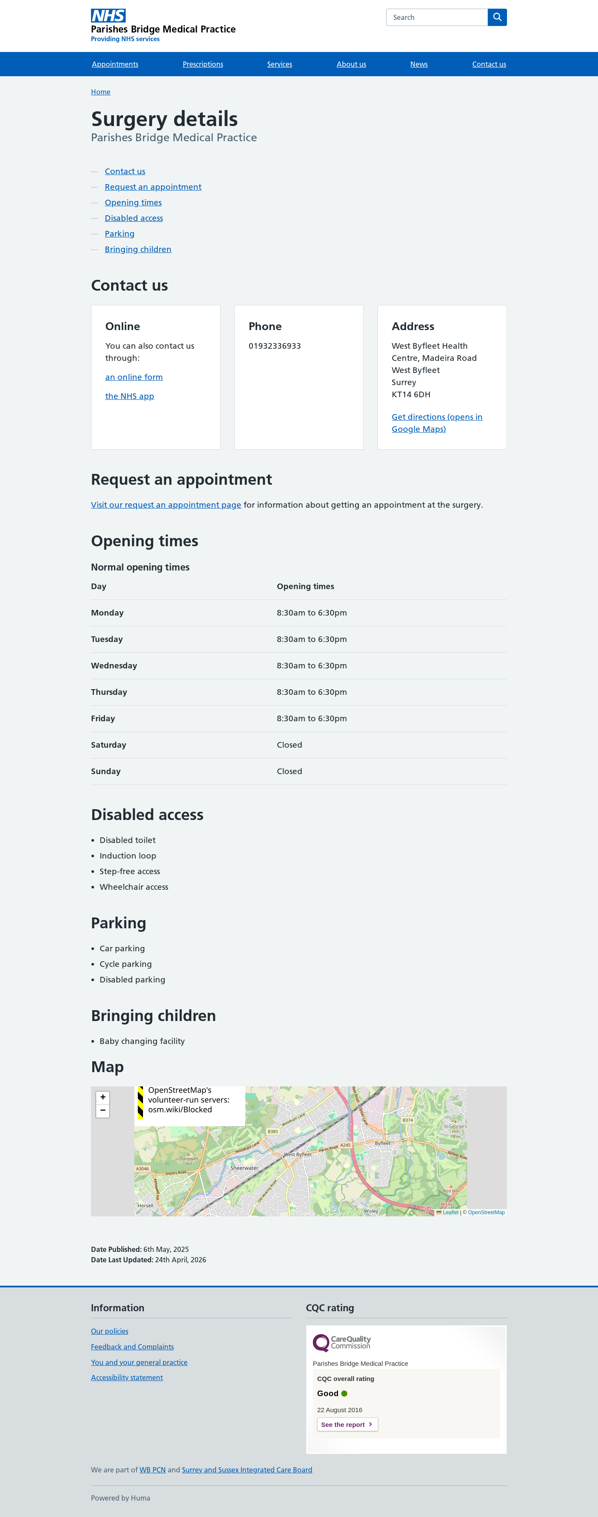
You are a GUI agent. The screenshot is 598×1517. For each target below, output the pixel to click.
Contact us (489, 64)
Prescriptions (203, 64)
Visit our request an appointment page (166, 505)
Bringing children (138, 249)
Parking (120, 234)
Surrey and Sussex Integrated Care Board (247, 1469)
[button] (102, 1098)
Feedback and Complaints (132, 1346)
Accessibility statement (127, 1377)
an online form (134, 377)
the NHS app (129, 396)
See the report (343, 1424)
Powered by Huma (120, 1498)
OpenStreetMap (486, 1212)
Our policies (109, 1331)
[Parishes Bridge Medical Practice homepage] (163, 26)
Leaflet (447, 1212)
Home (100, 92)
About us (351, 64)
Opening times (133, 202)
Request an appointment (153, 187)
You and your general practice (139, 1362)
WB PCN (153, 1469)
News (419, 64)
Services (279, 64)
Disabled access (134, 218)
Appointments (115, 64)
